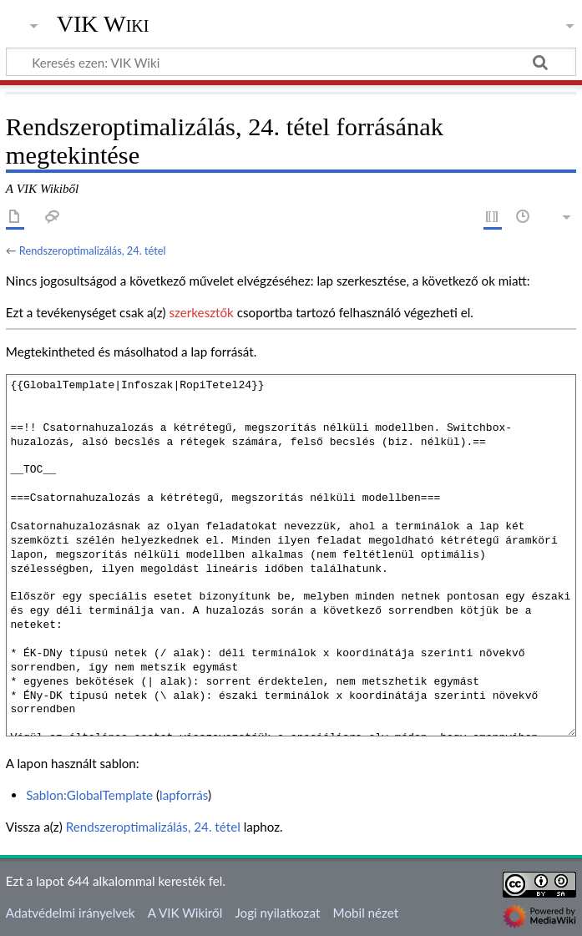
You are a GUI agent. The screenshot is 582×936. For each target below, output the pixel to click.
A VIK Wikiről (185, 912)
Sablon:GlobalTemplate (89, 794)
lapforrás (183, 794)
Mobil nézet (366, 912)
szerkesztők (201, 312)
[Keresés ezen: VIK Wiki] (291, 61)
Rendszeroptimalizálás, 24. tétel (92, 250)
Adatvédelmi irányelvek (70, 912)
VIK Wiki (103, 24)
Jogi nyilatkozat (277, 912)
